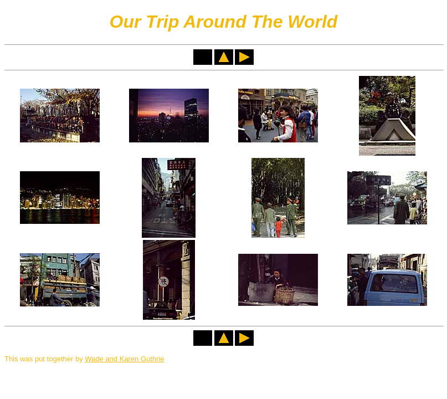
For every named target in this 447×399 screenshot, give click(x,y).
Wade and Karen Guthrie (124, 359)
